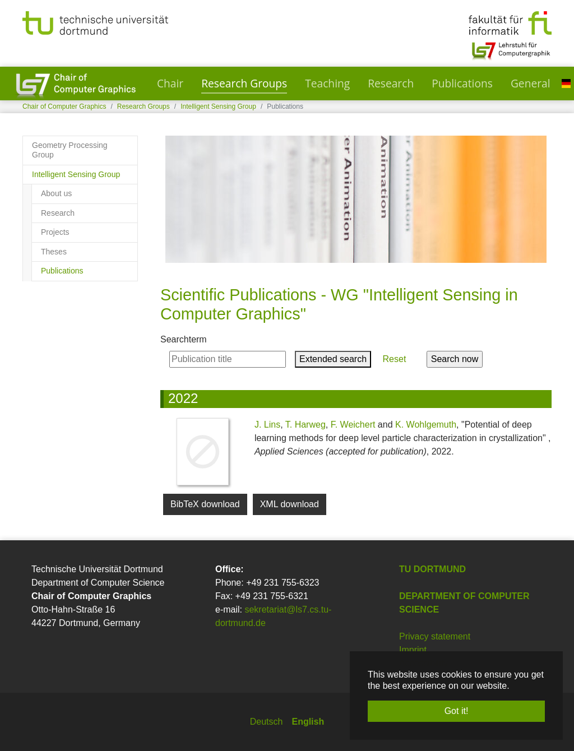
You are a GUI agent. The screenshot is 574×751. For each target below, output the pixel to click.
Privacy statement (434, 636)
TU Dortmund (432, 569)
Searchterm (183, 339)
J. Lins (267, 424)
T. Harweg (305, 424)
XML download (289, 504)
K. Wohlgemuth (425, 424)
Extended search (333, 359)
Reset (394, 359)
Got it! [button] (457, 711)
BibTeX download (205, 504)
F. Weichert (353, 424)
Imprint (413, 650)
